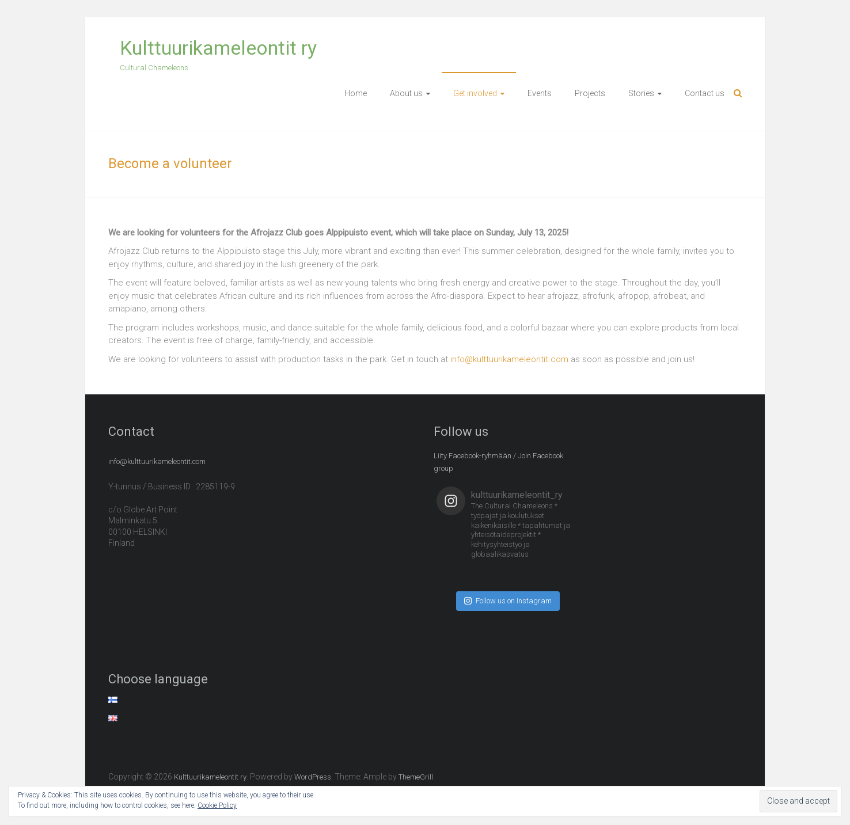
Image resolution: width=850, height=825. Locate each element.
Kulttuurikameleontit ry (218, 47)
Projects (590, 93)
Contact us (704, 93)
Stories (641, 93)
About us (406, 93)
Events (540, 93)
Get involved (475, 93)
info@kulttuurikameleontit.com (509, 359)
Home (355, 93)
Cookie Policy (217, 805)
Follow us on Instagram (508, 600)
